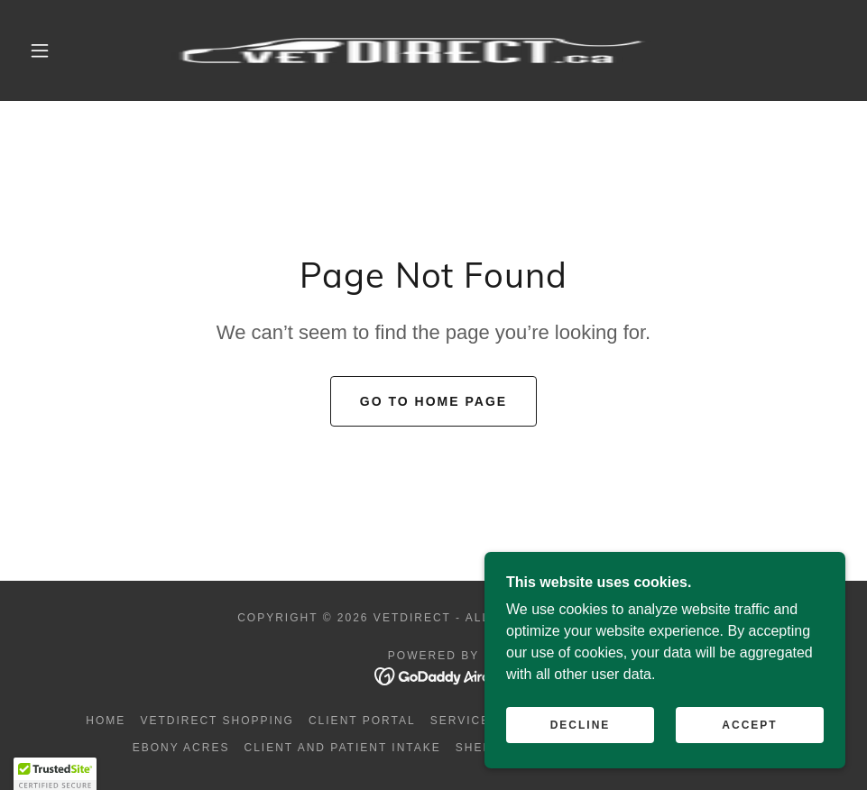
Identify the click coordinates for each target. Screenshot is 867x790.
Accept (749, 762)
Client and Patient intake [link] (342, 747)
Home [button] (105, 720)
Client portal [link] (362, 720)
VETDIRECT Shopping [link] (217, 720)
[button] (41, 50)
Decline (580, 762)
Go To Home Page (433, 401)
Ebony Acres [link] (181, 747)
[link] (411, 50)
